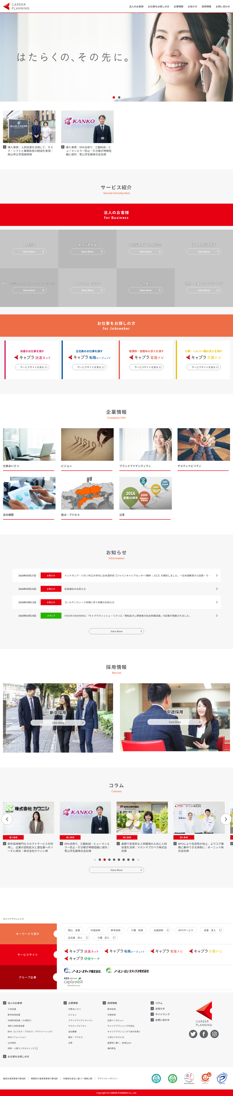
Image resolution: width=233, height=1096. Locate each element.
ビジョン (72, 1014)
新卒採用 (115, 930)
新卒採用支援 (14, 1014)
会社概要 (72, 1031)
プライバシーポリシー (107, 1078)
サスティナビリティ (77, 1025)
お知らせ (192, 6)
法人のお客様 (15, 1003)
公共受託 (12, 1042)
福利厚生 (111, 1048)
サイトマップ (162, 1014)
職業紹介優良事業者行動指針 (44, 1078)
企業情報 (73, 1003)
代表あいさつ (74, 1009)
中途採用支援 (20, 1020)
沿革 (70, 1042)
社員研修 (158, 930)
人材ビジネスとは (115, 1037)
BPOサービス (185, 930)
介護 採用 (137, 930)
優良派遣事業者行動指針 (14, 1078)
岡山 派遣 (74, 930)
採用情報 (112, 1003)
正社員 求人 (75, 937)
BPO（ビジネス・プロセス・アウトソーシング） (31, 1031)
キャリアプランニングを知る (121, 1025)
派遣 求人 (210, 930)
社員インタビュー (115, 1020)
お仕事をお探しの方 (18, 1056)
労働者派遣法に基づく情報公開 (77, 1078)
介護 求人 (103, 937)
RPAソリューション (17, 1037)
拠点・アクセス (75, 1037)
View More (117, 631)
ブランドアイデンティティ (80, 1020)
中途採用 (95, 930)
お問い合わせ (223, 6)
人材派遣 (12, 1009)
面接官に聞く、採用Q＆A (119, 1042)
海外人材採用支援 (16, 1025)
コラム (158, 1003)
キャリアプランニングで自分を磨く (124, 1031)
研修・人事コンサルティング (21, 1048)
